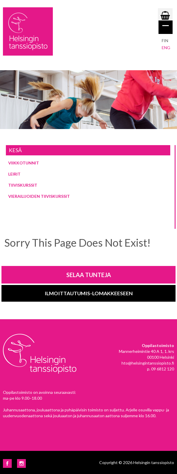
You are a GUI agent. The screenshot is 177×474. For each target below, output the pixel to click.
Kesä (15, 150)
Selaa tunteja (88, 274)
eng (166, 47)
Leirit (14, 173)
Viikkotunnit (23, 162)
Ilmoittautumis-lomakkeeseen (89, 293)
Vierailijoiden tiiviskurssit (39, 196)
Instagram (21, 463)
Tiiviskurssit (22, 185)
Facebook (7, 463)
